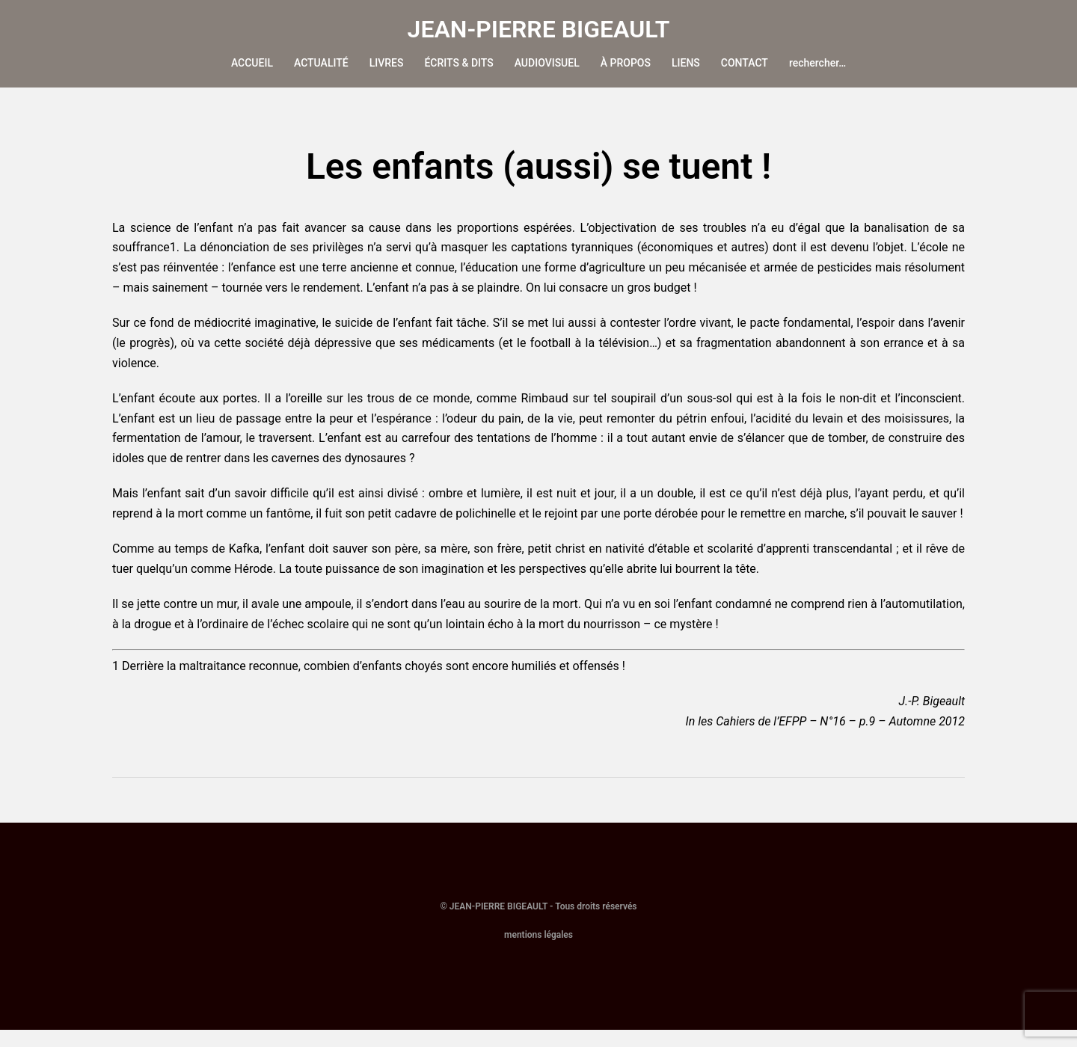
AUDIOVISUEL (547, 63)
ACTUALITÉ (321, 63)
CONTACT (744, 63)
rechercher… (817, 63)
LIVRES (386, 63)
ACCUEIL (252, 63)
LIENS (686, 63)
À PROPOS (626, 63)
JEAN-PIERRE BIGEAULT (539, 29)
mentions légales (538, 952)
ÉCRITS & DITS (458, 63)
